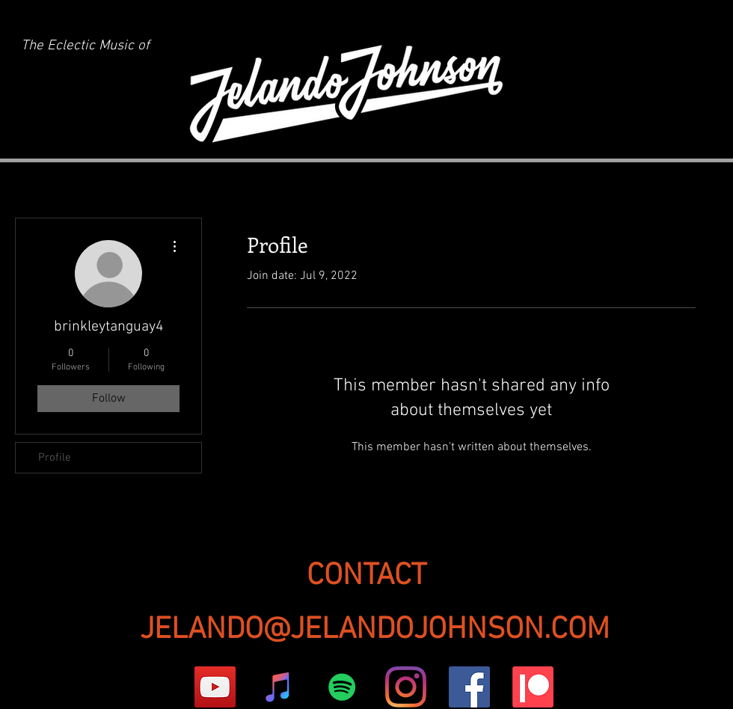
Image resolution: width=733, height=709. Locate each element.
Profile (54, 457)
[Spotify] (342, 687)
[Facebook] (469, 687)
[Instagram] (405, 687)
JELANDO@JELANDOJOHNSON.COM (375, 630)
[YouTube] (215, 687)
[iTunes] (278, 687)
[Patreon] (532, 687)
